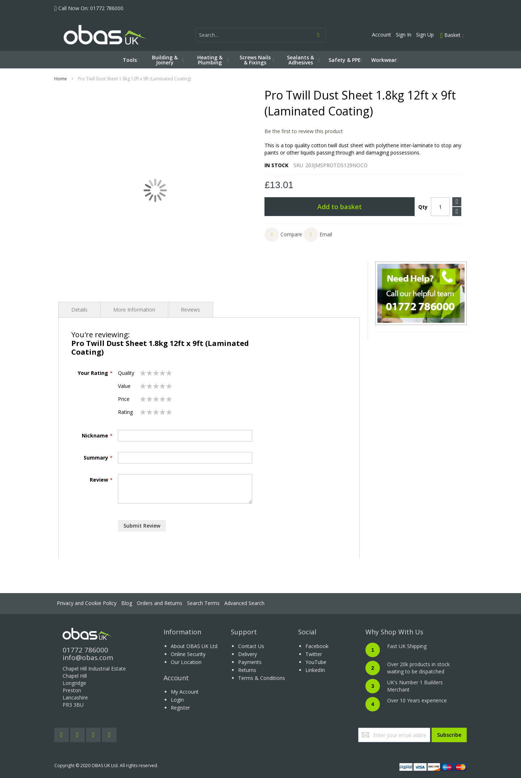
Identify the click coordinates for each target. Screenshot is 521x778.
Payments (250, 662)
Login (177, 699)
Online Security (188, 654)
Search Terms (203, 603)
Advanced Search (244, 603)
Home (60, 79)
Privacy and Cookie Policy (87, 603)
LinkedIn (315, 670)
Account (381, 34)
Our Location (186, 662)
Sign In (403, 34)
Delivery (247, 654)
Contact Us (251, 646)
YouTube (315, 662)
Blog (126, 603)
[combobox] (260, 35)
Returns (247, 670)
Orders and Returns (159, 603)
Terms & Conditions (261, 678)
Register (180, 707)
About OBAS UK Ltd (194, 646)
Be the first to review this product (303, 131)
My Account (185, 691)
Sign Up (425, 34)
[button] (283, 234)
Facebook (317, 646)
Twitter (313, 654)
